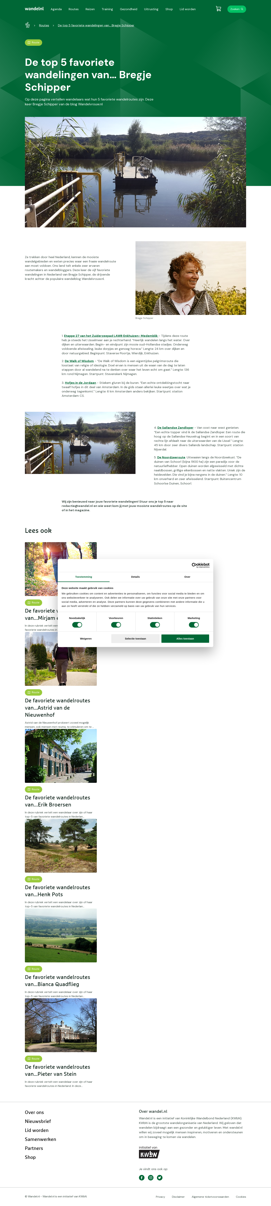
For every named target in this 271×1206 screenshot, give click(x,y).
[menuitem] (34, 8)
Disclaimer (178, 1197)
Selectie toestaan (135, 638)
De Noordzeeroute (171, 457)
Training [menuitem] (107, 9)
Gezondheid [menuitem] (128, 9)
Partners (34, 1148)
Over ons (34, 1112)
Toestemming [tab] (83, 576)
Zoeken (235, 9)
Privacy (160, 1197)
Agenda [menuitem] (56, 9)
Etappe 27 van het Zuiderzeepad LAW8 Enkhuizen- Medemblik (111, 336)
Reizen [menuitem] (90, 9)
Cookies (241, 1197)
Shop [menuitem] (169, 9)
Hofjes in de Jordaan (80, 383)
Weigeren (86, 638)
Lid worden (37, 1130)
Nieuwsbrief (38, 1121)
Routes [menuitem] (74, 9)
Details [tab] (135, 576)
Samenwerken (40, 1139)
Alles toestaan (185, 638)
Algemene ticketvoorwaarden (210, 1197)
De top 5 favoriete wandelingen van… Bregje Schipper (96, 25)
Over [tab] (187, 576)
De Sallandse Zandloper (175, 428)
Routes (44, 25)
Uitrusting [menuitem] (151, 9)
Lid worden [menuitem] (188, 9)
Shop (30, 1157)
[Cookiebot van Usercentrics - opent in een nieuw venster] (194, 565)
